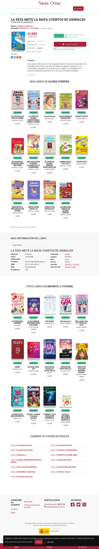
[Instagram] (84, 504)
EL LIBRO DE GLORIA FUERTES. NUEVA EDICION (49, 164)
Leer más (50, 542)
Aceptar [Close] (38, 542)
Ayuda (13, 512)
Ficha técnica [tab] (17, 245)
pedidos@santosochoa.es (55, 507)
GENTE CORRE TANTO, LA (33, 208)
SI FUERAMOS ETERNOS (17, 322)
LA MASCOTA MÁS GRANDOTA (17, 415)
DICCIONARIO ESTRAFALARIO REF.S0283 (17, 163)
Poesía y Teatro (46, 28)
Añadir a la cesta (69, 44)
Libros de (21, 445)
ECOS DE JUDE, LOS (33, 368)
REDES (17, 367)
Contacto (14, 509)
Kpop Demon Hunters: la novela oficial (49, 368)
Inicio (13, 14)
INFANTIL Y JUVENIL (29, 28)
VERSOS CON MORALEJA (49, 208)
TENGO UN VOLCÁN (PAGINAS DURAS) (81, 369)
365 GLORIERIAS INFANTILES (65, 117)
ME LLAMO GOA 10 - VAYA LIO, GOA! (81, 323)
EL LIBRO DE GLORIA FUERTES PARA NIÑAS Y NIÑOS (33, 119)
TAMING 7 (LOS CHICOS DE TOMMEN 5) (49, 416)
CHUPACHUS (81, 162)
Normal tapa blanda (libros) (35, 262)
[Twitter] (78, 504)
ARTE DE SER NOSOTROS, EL (65, 368)
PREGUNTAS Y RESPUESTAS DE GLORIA (17, 209)
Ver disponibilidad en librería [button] (64, 49)
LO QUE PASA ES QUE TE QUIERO (17, 117)
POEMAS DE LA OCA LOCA (65, 162)
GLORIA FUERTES (25, 26)
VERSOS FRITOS (81, 116)
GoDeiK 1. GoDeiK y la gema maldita (33, 416)
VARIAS (39, 48)
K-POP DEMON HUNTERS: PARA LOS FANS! (33, 323)
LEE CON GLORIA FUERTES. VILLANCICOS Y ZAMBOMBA (33, 164)
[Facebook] (73, 504)
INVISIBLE (49, 321)
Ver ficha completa (34, 51)
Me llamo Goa (65, 321)
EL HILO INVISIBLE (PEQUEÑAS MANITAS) (65, 417)
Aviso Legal (28, 501)
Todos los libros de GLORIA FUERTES (23, 227)
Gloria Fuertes (49, 116)
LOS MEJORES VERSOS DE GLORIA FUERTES (65, 209)
